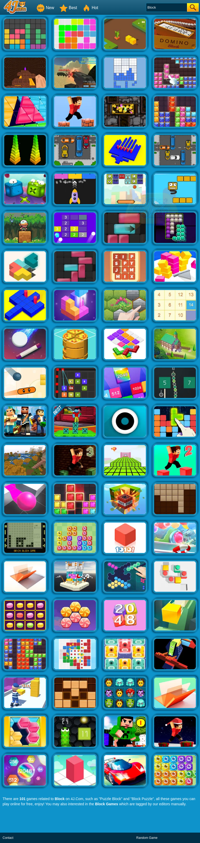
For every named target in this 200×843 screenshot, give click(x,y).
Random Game (146, 838)
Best (68, 7)
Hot (90, 7)
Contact (8, 838)
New (45, 7)
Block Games (106, 804)
